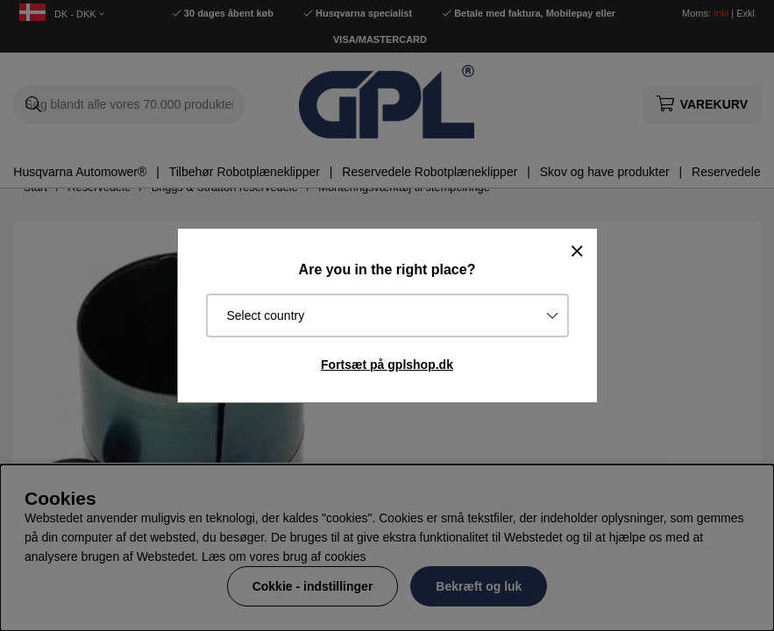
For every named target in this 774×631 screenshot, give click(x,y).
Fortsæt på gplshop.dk (387, 365)
